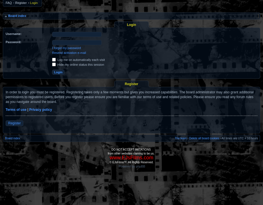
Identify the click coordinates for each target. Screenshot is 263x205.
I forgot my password (66, 48)
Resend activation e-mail (69, 52)
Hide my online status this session (78, 64)
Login (34, 3)
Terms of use (16, 110)
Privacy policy (40, 110)
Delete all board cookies (204, 138)
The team (181, 138)
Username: (14, 34)
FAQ (9, 3)
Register (21, 3)
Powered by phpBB (132, 166)
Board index (17, 15)
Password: (13, 42)
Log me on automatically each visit (78, 59)
